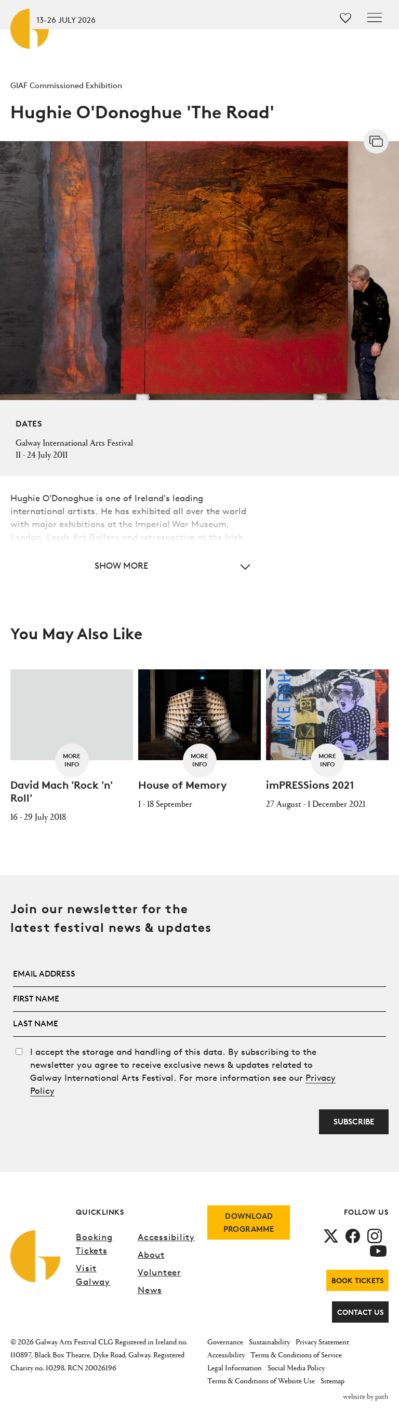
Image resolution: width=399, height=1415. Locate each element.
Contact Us (360, 1312)
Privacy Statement (322, 1341)
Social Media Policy (296, 1367)
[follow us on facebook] (353, 1235)
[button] (133, 565)
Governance (225, 1341)
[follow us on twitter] (331, 1235)
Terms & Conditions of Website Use (261, 1380)
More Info (72, 760)
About (151, 1254)
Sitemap (332, 1380)
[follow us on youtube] (378, 1250)
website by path (366, 1396)
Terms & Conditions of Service (296, 1354)
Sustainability (269, 1341)
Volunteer (159, 1272)
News (150, 1289)
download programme (248, 1222)
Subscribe (354, 1121)
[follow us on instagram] (374, 1235)
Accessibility (166, 1236)
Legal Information (234, 1367)
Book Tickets (357, 1280)
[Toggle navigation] (374, 17)
